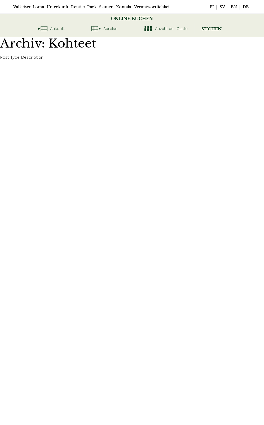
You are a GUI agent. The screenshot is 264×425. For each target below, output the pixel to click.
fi (212, 7)
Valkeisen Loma (28, 7)
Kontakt (123, 7)
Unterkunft (57, 7)
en (234, 7)
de (246, 7)
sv (222, 7)
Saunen (106, 7)
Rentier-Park (83, 7)
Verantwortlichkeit (152, 7)
